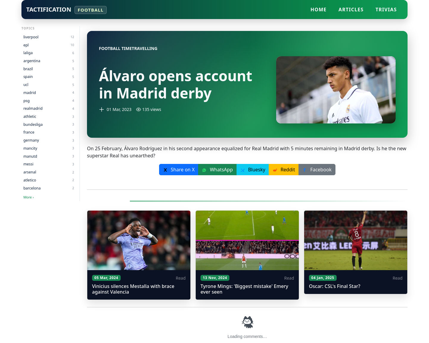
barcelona (48, 188)
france (48, 132)
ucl (48, 84)
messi (48, 164)
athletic (48, 116)
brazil (48, 68)
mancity (48, 148)
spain (48, 76)
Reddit (284, 169)
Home (318, 9)
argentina (48, 60)
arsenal (48, 172)
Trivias (386, 9)
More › (28, 197)
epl (48, 45)
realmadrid (48, 108)
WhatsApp (217, 169)
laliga (48, 52)
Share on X (179, 169)
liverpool (48, 37)
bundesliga (48, 124)
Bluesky (252, 169)
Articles (350, 9)
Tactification (66, 9)
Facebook (317, 169)
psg (48, 100)
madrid (48, 92)
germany (48, 140)
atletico (48, 180)
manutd (48, 156)
